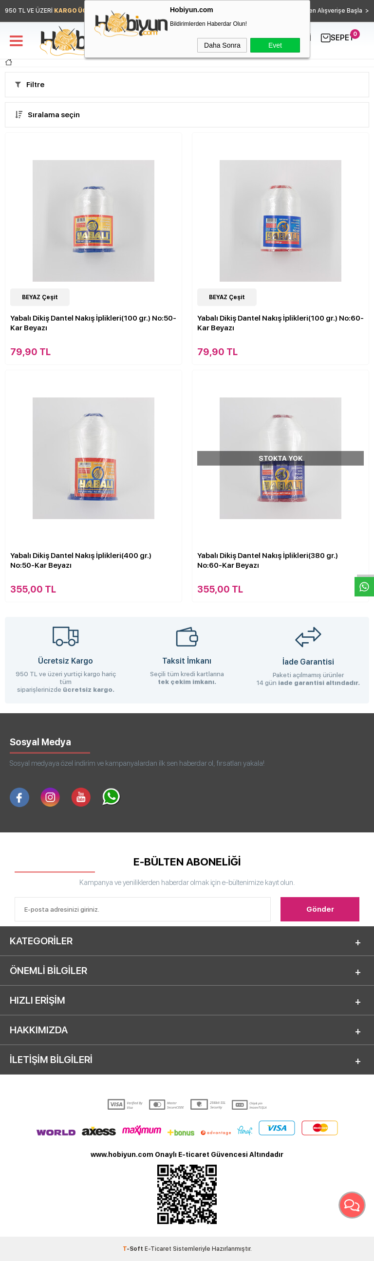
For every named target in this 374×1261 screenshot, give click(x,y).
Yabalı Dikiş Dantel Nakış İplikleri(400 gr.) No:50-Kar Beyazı (80, 560)
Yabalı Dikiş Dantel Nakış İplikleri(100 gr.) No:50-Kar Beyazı (93, 323)
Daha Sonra (222, 45)
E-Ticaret (158, 1248)
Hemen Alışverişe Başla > (332, 10)
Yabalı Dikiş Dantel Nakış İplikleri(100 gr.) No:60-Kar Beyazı (280, 323)
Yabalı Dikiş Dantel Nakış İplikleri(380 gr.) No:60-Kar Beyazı (267, 560)
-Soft (134, 1248)
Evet (275, 45)
